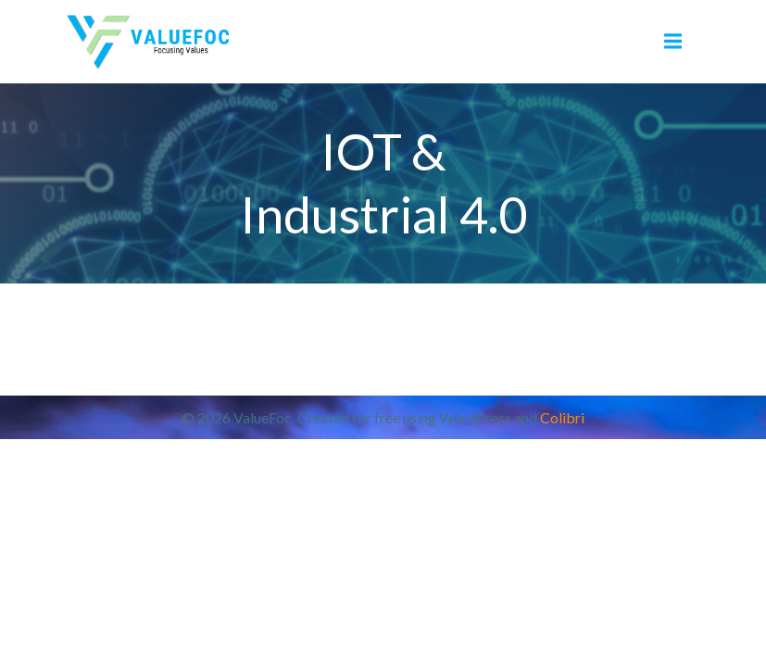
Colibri (562, 417)
